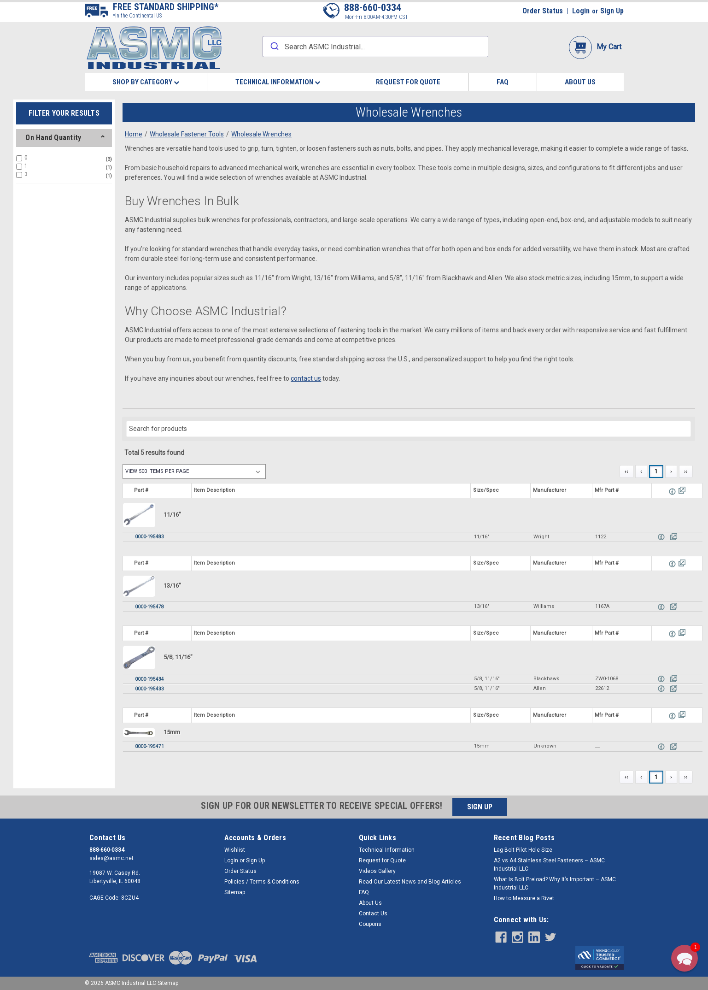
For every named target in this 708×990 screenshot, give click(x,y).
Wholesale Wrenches (261, 134)
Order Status (542, 10)
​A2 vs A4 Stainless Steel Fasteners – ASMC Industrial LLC (549, 864)
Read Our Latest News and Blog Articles (410, 881)
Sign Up (612, 10)
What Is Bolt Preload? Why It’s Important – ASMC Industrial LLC (555, 883)
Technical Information (277, 82)
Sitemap (234, 892)
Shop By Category (145, 82)
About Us (580, 82)
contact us (306, 378)
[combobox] (375, 46)
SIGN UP (479, 806)
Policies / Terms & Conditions (261, 881)
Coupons (370, 924)
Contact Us (373, 913)
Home (133, 134)
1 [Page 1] (656, 471)
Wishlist (234, 850)
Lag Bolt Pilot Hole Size (523, 850)
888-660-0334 (372, 7)
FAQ (503, 82)
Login (581, 10)
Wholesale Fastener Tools (187, 134)
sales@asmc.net (111, 858)
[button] (684, 958)
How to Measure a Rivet (524, 898)
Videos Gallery (377, 871)
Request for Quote (408, 82)
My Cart (595, 47)
